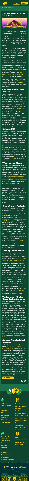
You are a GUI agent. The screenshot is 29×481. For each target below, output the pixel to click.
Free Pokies (18, 430)
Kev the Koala (6, 35)
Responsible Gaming (21, 442)
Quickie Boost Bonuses (21, 415)
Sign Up (24, 3)
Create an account (6, 405)
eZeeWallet (4, 447)
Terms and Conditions (21, 439)
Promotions (18, 404)
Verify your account (6, 454)
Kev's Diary (4, 410)
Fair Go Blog (4, 417)
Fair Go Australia (5, 422)
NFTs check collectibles (7, 459)
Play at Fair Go (8, 377)
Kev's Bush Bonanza (20, 406)
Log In (16, 3)
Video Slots (18, 423)
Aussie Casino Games (21, 418)
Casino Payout (19, 425)
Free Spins (18, 411)
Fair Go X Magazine (6, 420)
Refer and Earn (5, 412)
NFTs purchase (5, 457)
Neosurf (3, 443)
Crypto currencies (5, 440)
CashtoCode (4, 452)
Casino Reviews (5, 415)
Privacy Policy (19, 444)
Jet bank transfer (5, 450)
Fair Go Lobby (4, 403)
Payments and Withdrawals (5, 437)
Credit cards (4, 445)
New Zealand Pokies (21, 420)
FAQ (16, 437)
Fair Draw (18, 408)
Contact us (18, 447)
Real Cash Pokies (20, 427)
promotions (20, 82)
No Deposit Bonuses (20, 413)
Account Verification (6, 408)
